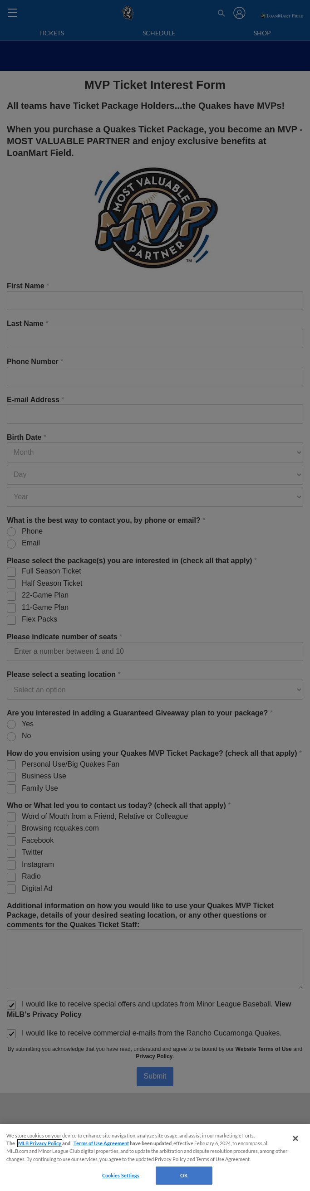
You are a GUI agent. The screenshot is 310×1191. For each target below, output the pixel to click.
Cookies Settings (121, 1175)
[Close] (295, 1138)
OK (184, 1175)
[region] (155, 1157)
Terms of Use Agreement (101, 1143)
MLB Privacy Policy (39, 1143)
